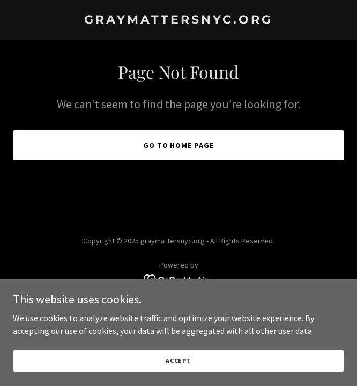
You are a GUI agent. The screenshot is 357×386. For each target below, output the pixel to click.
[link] (178, 20)
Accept (178, 368)
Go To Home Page (178, 145)
